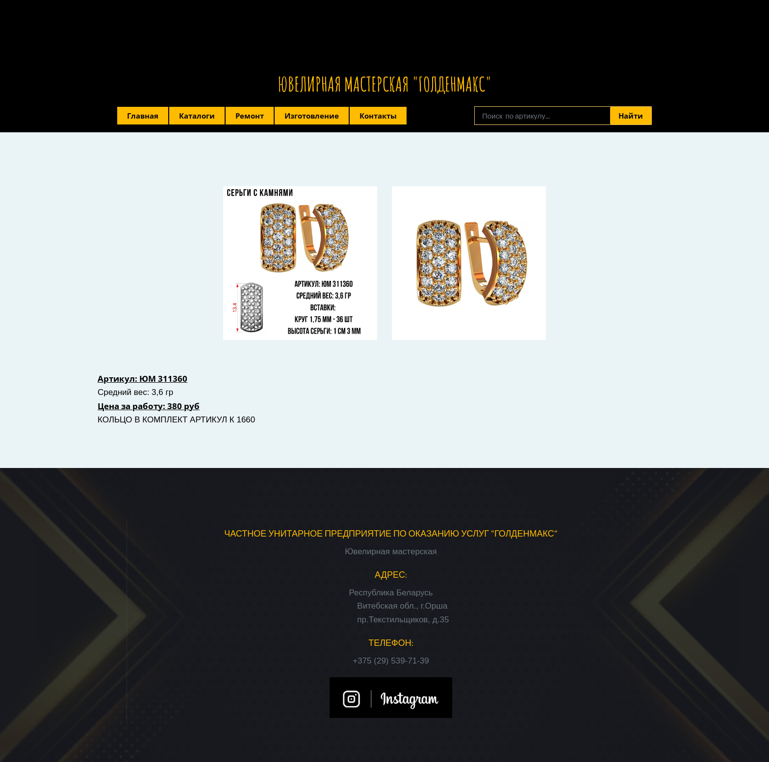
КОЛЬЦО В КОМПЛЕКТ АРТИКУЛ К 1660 (176, 419)
